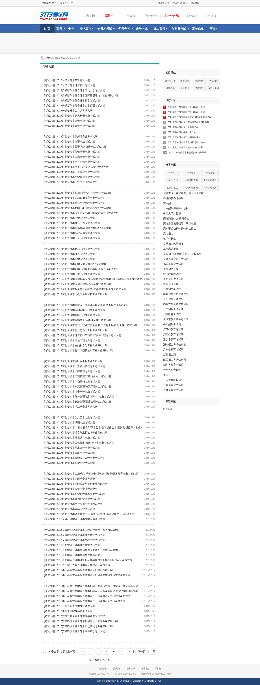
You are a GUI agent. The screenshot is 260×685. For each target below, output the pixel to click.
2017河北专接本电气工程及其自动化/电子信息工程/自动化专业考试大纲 (97, 325)
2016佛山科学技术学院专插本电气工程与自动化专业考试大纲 (91, 601)
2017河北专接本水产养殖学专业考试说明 (80, 503)
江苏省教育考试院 (173, 329)
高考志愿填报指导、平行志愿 (179, 223)
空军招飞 (168, 203)
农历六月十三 (66, 3)
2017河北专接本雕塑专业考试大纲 (76, 462)
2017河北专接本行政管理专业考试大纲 (78, 233)
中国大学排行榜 (172, 213)
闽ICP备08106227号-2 (125, 674)
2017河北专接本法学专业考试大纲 (76, 217)
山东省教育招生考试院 (175, 294)
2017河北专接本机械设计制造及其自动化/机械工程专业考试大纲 (93, 305)
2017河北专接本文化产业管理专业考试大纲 (81, 202)
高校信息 (199, 28)
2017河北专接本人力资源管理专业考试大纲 (81, 366)
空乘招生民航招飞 (173, 243)
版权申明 (131, 668)
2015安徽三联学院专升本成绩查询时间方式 (81, 616)
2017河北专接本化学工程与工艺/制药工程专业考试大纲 (87, 269)
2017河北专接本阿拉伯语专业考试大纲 (78, 161)
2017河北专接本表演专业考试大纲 (76, 452)
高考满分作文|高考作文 (176, 218)
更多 (214, 28)
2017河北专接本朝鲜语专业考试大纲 (77, 136)
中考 (72, 28)
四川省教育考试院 (173, 364)
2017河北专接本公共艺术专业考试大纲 (78, 417)
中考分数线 (149, 15)
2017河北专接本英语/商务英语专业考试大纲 (81, 146)
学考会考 (125, 28)
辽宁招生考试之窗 (173, 309)
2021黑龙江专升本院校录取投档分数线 (186, 112)
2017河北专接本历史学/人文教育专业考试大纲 (82, 166)
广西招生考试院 (172, 289)
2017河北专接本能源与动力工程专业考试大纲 (82, 330)
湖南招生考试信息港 (174, 344)
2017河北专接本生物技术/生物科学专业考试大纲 (84, 320)
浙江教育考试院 (172, 273)
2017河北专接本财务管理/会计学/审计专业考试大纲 (85, 396)
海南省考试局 (170, 284)
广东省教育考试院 (173, 349)
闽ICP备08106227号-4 (99, 674)
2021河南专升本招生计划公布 (182, 132)
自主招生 (92, 15)
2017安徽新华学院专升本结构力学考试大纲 (81, 90)
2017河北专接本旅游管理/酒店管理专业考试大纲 (84, 401)
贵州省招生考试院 (173, 278)
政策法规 (184, 81)
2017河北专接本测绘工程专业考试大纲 (78, 315)
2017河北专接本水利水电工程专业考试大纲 (81, 310)
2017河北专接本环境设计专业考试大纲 (78, 437)
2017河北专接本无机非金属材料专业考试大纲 (82, 294)
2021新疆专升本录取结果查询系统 (184, 137)
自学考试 (143, 28)
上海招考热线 (170, 268)
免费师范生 (172, 187)
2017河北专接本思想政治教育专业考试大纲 (81, 197)
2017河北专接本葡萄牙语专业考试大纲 (78, 151)
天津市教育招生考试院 (175, 319)
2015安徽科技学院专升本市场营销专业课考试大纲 (85, 626)
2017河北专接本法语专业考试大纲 (76, 141)
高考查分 (192, 15)
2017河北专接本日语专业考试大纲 (76, 125)
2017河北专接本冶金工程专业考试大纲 (78, 238)
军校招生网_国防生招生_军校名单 (182, 253)
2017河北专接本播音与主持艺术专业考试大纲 (82, 432)
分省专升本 (170, 81)
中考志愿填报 (209, 180)
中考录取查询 (191, 180)
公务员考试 (180, 28)
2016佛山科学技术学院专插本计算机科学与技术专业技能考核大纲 (93, 575)
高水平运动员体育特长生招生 (179, 228)
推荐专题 (171, 164)
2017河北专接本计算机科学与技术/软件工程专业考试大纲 (89, 335)
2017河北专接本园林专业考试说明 (76, 508)
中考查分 (129, 15)
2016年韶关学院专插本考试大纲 (74, 611)
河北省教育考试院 (173, 299)
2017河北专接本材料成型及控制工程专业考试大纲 (85, 350)
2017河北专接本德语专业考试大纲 (76, 120)
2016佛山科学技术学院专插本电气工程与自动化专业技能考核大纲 (93, 596)
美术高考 (87, 28)
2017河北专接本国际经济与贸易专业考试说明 (82, 483)
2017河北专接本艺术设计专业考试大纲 (78, 447)
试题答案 (170, 88)
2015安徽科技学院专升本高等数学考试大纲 (81, 631)
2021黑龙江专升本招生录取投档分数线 (186, 107)
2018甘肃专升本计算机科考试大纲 (76, 85)
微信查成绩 (163, 3)
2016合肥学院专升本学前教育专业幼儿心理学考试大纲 (87, 550)
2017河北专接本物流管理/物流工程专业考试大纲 (84, 386)
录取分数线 (213, 88)
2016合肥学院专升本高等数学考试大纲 (78, 544)
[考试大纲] (50, 80)
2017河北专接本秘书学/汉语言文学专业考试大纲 (84, 228)
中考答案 (210, 173)
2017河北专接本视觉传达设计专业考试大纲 (81, 457)
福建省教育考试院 (173, 263)
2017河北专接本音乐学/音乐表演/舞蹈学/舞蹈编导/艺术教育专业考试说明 (97, 473)
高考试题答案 (209, 187)
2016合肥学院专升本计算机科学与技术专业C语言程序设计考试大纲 (94, 560)
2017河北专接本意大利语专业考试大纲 (78, 115)
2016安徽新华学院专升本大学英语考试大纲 (81, 519)
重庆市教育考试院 (173, 339)
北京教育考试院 (172, 314)
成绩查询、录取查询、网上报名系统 (183, 193)
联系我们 (117, 668)
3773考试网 (51, 58)
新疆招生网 (169, 354)
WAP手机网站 (180, 3)
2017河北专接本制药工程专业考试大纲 (78, 248)
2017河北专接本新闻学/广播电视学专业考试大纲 (84, 207)
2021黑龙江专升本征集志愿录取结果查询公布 (190, 117)
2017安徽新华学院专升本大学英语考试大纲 (81, 105)
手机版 (158, 668)
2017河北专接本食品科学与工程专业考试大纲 (82, 345)
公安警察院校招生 (173, 379)
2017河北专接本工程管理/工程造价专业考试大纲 (84, 376)
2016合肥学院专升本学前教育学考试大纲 (80, 555)
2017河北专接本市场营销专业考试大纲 (78, 381)
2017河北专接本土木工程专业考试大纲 (78, 274)
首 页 (47, 28)
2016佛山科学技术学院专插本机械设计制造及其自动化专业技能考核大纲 (97, 591)
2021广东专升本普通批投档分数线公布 (186, 142)
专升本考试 (106, 28)
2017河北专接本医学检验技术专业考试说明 (81, 493)
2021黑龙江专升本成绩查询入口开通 (185, 147)
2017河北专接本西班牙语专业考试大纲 (78, 156)
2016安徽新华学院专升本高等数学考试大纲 (81, 534)
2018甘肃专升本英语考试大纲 (73, 80)
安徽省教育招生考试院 (175, 258)
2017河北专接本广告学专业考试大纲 (77, 181)
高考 (60, 28)
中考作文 (191, 173)
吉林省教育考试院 (173, 389)
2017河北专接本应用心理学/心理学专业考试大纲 (84, 192)
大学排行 (210, 15)
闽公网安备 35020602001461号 (156, 674)
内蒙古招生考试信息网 (175, 304)
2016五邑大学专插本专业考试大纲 (76, 606)
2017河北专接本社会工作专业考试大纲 (78, 222)
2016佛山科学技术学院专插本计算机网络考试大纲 (85, 570)
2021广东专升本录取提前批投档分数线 (187, 152)
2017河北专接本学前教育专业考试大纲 (78, 171)
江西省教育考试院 (173, 334)
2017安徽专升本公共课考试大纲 (74, 110)
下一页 (141, 651)
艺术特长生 (169, 238)
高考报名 (168, 233)
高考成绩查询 (191, 187)
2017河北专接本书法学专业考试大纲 (77, 406)
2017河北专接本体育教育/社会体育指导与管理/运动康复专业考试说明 (95, 513)
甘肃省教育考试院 (173, 384)
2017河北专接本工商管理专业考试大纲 (78, 371)
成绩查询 (199, 88)
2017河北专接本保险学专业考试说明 (77, 478)
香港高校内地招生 (173, 198)
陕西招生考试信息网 (174, 359)
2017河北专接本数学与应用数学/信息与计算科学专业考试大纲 (91, 289)
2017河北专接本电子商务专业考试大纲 (78, 391)
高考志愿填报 (170, 248)
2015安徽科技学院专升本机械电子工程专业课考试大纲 (87, 621)
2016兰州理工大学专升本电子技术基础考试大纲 (83, 565)
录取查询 (184, 88)
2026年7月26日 (49, 3)
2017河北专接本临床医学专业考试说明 (78, 498)
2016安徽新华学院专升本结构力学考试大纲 (81, 539)
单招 (165, 374)
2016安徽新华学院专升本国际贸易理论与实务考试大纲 (87, 529)
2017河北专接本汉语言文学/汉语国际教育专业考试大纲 (87, 212)
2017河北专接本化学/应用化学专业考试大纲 (81, 264)
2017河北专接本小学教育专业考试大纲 (78, 176)
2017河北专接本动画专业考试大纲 (76, 422)
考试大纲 (75, 58)
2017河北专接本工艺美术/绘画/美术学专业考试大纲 (85, 442)
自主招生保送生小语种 (175, 208)
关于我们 (103, 668)
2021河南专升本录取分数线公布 (183, 127)
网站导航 (195, 3)
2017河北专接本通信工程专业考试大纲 (78, 340)
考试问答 (213, 81)
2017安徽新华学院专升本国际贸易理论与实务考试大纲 (87, 95)
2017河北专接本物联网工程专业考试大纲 (80, 361)
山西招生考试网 (172, 324)
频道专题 (171, 401)
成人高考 (161, 28)
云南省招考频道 (172, 369)
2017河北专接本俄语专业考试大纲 (76, 253)
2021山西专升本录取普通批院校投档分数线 (188, 122)
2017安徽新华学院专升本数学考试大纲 (78, 100)
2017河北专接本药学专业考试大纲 (76, 259)
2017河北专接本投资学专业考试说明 (77, 488)
